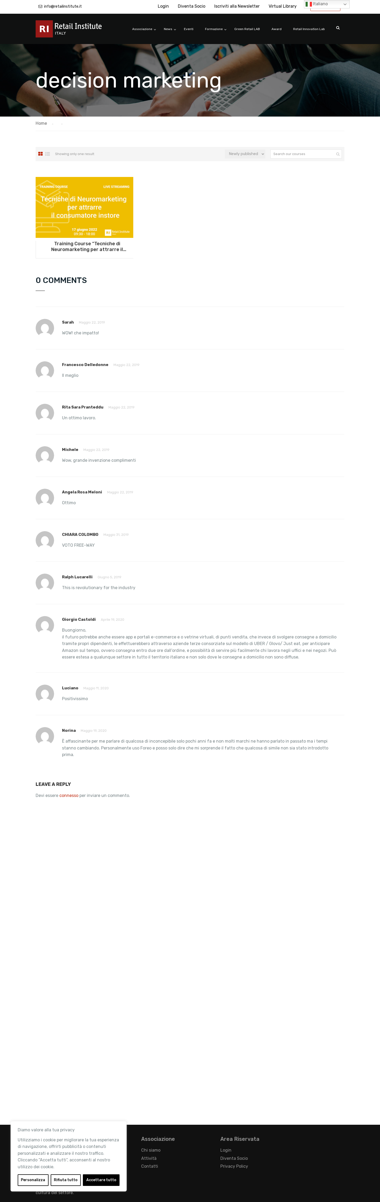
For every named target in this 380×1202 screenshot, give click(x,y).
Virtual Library (283, 6)
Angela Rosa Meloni (82, 492)
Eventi (188, 29)
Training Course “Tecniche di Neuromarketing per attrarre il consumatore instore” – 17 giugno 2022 (87, 246)
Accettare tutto (101, 1180)
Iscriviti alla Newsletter (237, 6)
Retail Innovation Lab (309, 29)
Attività (148, 1158)
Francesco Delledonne (85, 364)
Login (163, 6)
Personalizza (33, 1180)
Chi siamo (150, 1150)
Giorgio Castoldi (79, 619)
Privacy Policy (234, 1166)
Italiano (317, 4)
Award (277, 29)
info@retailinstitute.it (63, 6)
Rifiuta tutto (66, 1180)
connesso (68, 795)
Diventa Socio (191, 6)
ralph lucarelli (77, 577)
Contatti (149, 1166)
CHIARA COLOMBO (80, 534)
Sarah (68, 322)
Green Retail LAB (247, 29)
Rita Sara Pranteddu (82, 407)
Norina (69, 730)
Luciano (70, 688)
